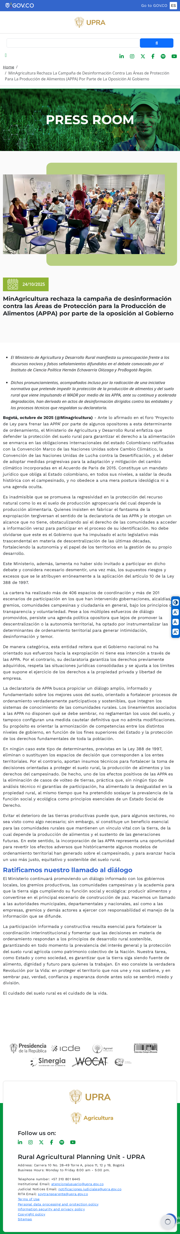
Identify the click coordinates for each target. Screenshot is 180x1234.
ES (173, 5)
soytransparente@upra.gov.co (63, 1194)
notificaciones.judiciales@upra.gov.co (89, 1189)
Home (8, 67)
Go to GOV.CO (154, 5)
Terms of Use (29, 1199)
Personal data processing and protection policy (58, 1204)
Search (156, 43)
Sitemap (25, 1219)
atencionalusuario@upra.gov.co (77, 1184)
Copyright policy (31, 1214)
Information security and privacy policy (51, 1209)
